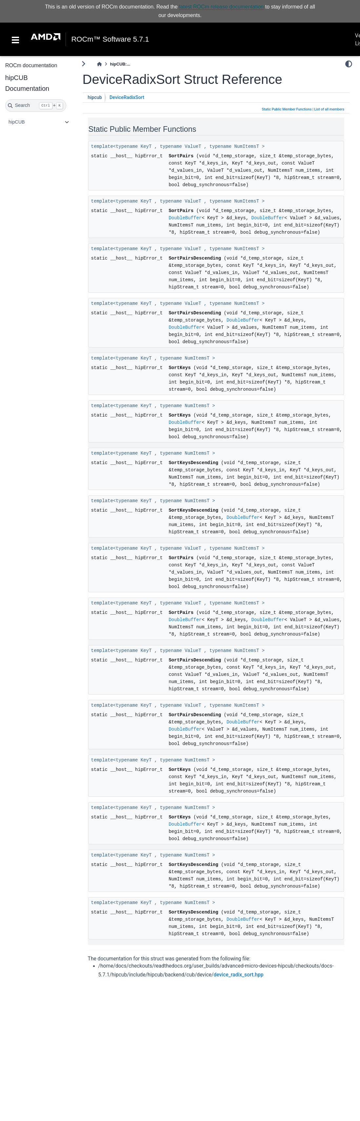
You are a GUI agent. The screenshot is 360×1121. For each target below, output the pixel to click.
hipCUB (17, 122)
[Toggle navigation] (15, 39)
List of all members (329, 109)
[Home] (99, 64)
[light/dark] (349, 63)
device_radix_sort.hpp (239, 975)
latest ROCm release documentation (221, 7)
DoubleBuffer (185, 218)
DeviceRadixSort (127, 97)
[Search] (36, 105)
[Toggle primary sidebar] (83, 64)
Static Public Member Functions (287, 109)
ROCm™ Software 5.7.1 (110, 39)
